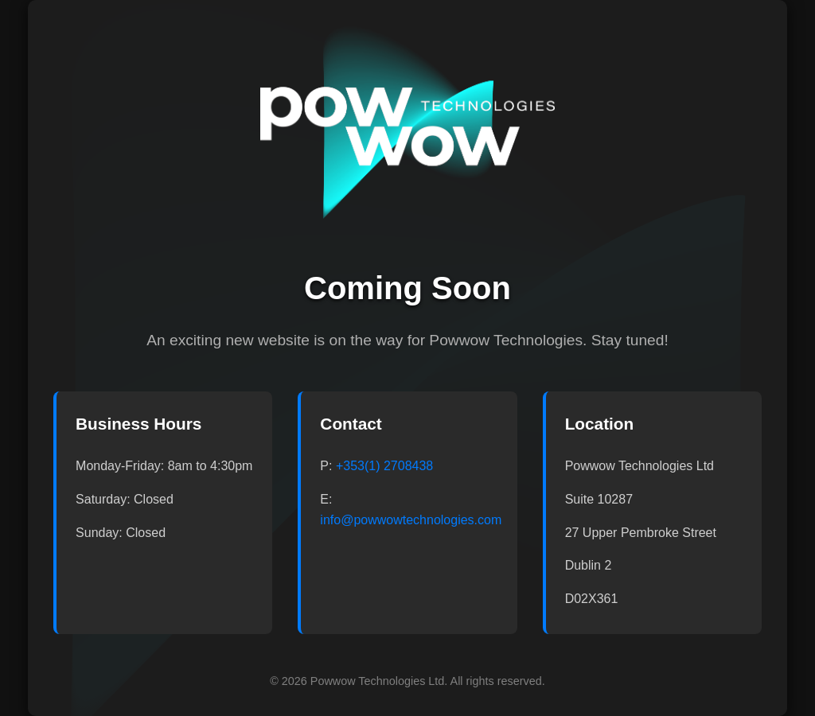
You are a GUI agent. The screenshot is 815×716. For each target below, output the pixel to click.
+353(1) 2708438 (384, 466)
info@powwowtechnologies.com (410, 520)
